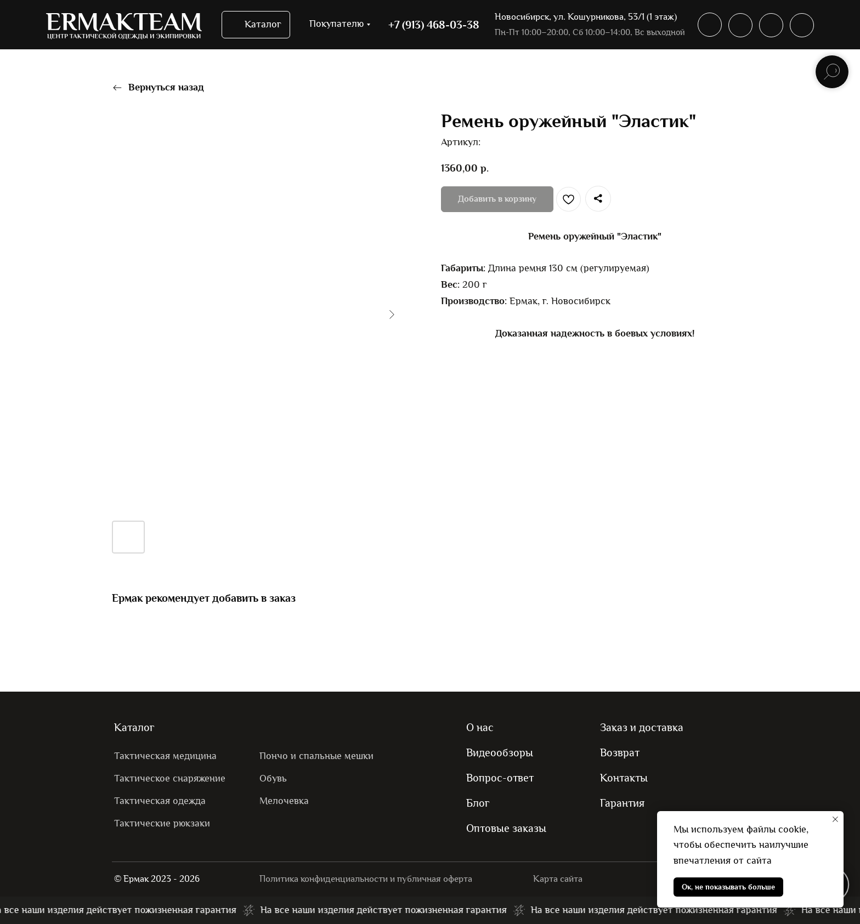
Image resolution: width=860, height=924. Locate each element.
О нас (480, 727)
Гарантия (622, 803)
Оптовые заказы (506, 828)
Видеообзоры (499, 752)
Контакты (624, 778)
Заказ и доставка (641, 727)
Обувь (273, 778)
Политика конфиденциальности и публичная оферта (365, 879)
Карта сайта (557, 879)
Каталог (134, 727)
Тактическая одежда (160, 801)
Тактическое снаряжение (169, 778)
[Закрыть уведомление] (835, 819)
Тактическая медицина (165, 756)
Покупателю (336, 24)
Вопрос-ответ (500, 778)
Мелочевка (284, 801)
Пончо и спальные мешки (316, 756)
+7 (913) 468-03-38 (433, 25)
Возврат (620, 752)
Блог (478, 803)
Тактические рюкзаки (162, 823)
